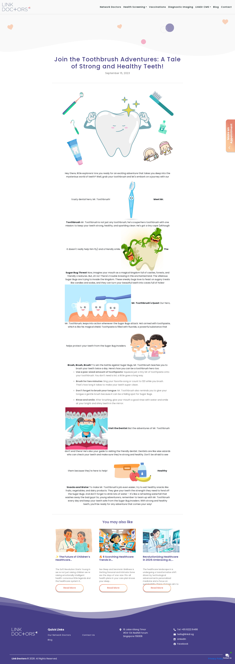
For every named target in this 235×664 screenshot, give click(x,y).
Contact (226, 7)
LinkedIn (181, 639)
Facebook (182, 643)
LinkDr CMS (202, 7)
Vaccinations (157, 7)
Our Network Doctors (59, 635)
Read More (69, 587)
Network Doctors (110, 7)
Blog (216, 7)
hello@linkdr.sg (185, 634)
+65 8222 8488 (189, 629)
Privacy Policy (215, 658)
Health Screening (134, 7)
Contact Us (88, 635)
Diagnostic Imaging (180, 7)
